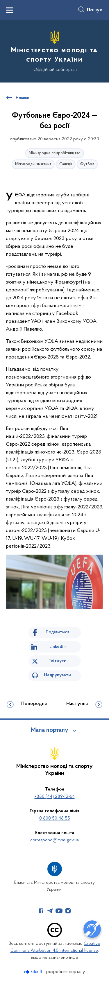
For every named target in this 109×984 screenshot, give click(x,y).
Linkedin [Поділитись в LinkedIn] (57, 646)
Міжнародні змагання (33, 164)
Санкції (65, 164)
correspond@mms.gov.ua (54, 840)
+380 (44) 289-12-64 (55, 796)
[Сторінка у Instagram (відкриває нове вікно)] (68, 910)
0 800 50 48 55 (54, 818)
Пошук (94, 10)
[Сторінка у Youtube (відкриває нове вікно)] (59, 910)
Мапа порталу (49, 730)
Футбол (87, 164)
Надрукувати (57, 675)
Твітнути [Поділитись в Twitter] (58, 661)
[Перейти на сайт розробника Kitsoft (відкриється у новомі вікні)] (33, 971)
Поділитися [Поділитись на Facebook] (57, 632)
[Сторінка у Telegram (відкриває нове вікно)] (50, 910)
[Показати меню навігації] (9, 10)
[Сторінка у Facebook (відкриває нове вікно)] (40, 910)
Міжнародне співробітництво (55, 153)
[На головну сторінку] (54, 51)
